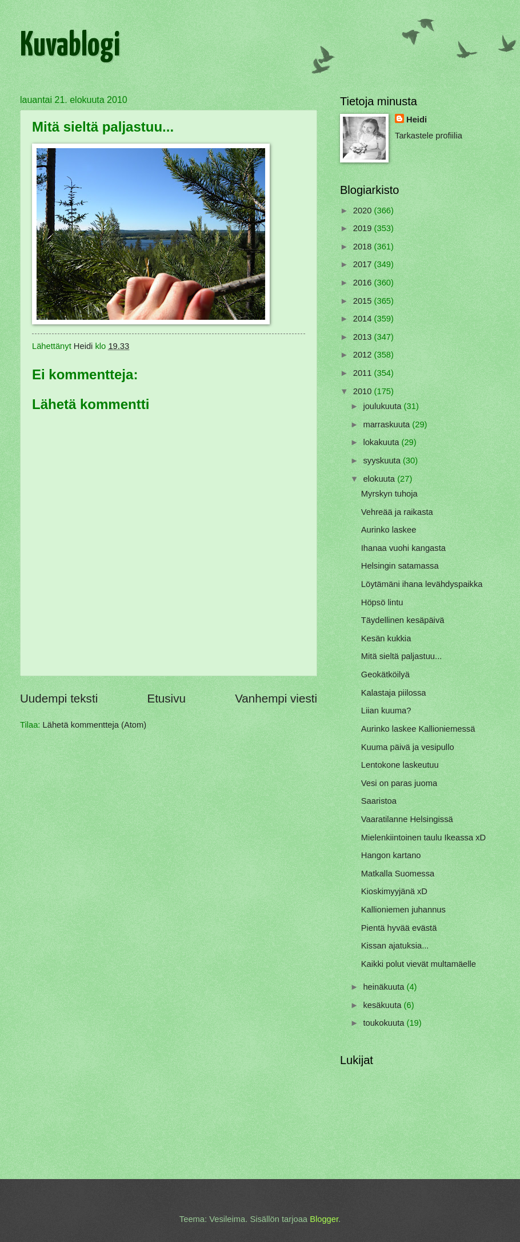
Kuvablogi (70, 46)
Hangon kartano (391, 855)
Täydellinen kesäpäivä (403, 620)
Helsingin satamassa (400, 565)
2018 (363, 246)
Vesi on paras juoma (399, 783)
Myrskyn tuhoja (389, 493)
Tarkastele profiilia (428, 135)
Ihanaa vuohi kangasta (403, 548)
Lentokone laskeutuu (400, 764)
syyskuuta (383, 460)
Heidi (416, 119)
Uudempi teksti (59, 698)
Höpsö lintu (382, 602)
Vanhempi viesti (276, 698)
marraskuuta (387, 424)
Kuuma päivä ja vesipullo (407, 747)
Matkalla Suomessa (397, 873)
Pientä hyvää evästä (399, 928)
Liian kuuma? (386, 710)
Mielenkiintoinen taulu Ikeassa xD (423, 837)
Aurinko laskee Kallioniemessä (418, 728)
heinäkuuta (384, 986)
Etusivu (166, 698)
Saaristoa (379, 800)
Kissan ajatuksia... (395, 945)
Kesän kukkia (386, 638)
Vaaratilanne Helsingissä (407, 819)
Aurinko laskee (389, 529)
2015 (363, 300)
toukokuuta (384, 1022)
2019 (363, 228)
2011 (363, 373)
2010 (363, 391)
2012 (363, 354)
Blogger (324, 1219)
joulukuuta (383, 406)
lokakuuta (382, 442)
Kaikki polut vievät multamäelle (418, 964)
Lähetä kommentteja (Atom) (95, 724)
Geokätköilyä (385, 674)
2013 (363, 337)
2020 (363, 210)
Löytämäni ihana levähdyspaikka (422, 584)
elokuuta (380, 478)
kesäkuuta (383, 1005)
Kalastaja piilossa (393, 692)
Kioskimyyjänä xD (394, 891)
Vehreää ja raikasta (397, 512)
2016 (363, 282)
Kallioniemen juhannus (403, 909)
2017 (363, 264)
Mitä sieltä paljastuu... (401, 656)
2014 (363, 318)
